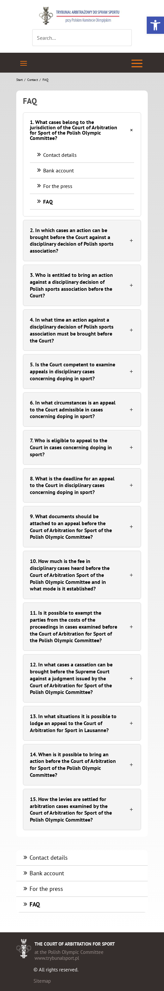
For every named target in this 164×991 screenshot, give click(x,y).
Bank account (55, 170)
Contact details (57, 155)
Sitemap (42, 981)
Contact (32, 80)
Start (19, 80)
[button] (155, 25)
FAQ (45, 201)
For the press (54, 186)
